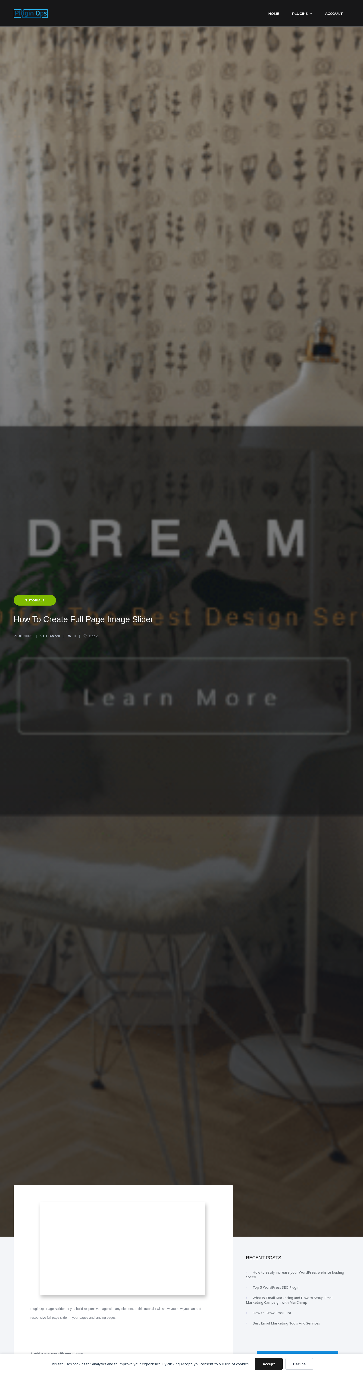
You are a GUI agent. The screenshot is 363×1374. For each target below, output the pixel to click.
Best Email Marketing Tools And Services (286, 1323)
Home (273, 13)
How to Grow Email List (272, 1312)
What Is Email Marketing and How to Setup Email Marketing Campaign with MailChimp (289, 1300)
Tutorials (34, 600)
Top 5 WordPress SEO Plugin (276, 1287)
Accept (269, 1364)
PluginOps (23, 636)
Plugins (302, 13)
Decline (299, 1364)
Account (334, 13)
